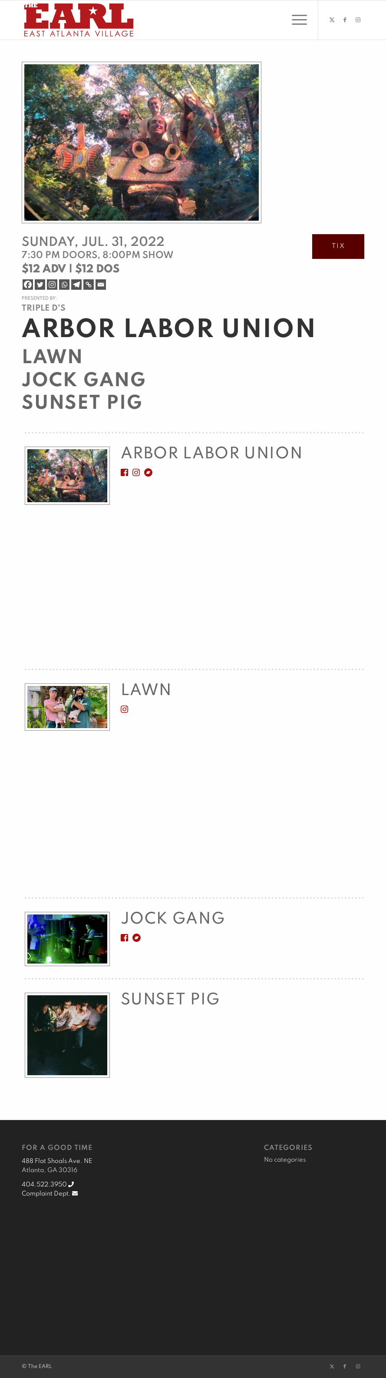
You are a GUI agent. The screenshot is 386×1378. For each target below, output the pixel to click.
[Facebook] (28, 284)
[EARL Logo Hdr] (79, 20)
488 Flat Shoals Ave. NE (57, 1161)
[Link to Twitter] (331, 19)
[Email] (101, 284)
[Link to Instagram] (357, 19)
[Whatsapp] (64, 284)
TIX (338, 246)
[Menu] (295, 20)
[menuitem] (295, 20)
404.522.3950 (48, 1185)
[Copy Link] (88, 284)
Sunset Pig (82, 403)
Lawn (52, 358)
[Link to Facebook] (344, 19)
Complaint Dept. (50, 1194)
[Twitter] (40, 284)
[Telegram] (76, 284)
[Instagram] (52, 284)
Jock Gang (84, 381)
